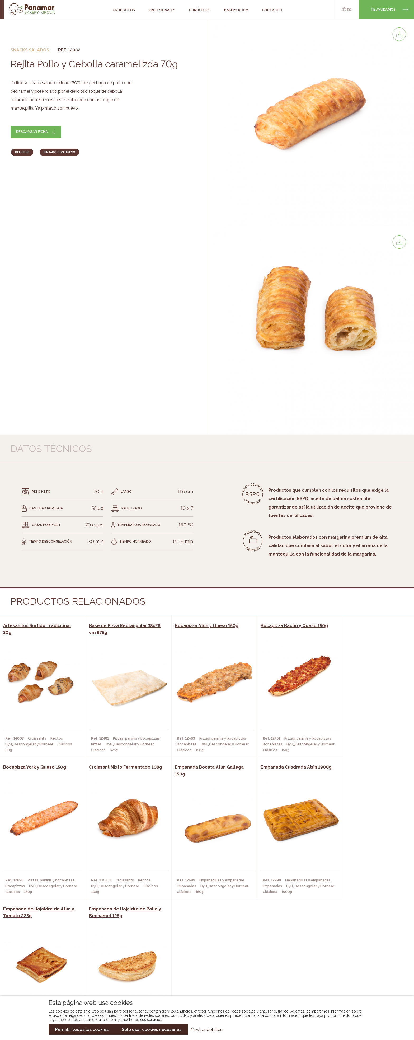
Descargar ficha (32, 132)
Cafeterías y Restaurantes (122, 952)
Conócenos (43, 952)
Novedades (196, 952)
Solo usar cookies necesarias (151, 1029)
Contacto (41, 968)
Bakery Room (44, 960)
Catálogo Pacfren (203, 984)
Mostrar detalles (206, 1029)
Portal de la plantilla (354, 965)
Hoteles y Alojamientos (120, 976)
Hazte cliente (45, 976)
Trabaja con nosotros (354, 948)
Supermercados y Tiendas (121, 968)
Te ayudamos (383, 9)
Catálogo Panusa (202, 976)
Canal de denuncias (354, 981)
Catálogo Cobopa (203, 968)
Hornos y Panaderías (116, 960)
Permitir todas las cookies (82, 1029)
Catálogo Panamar (204, 960)
